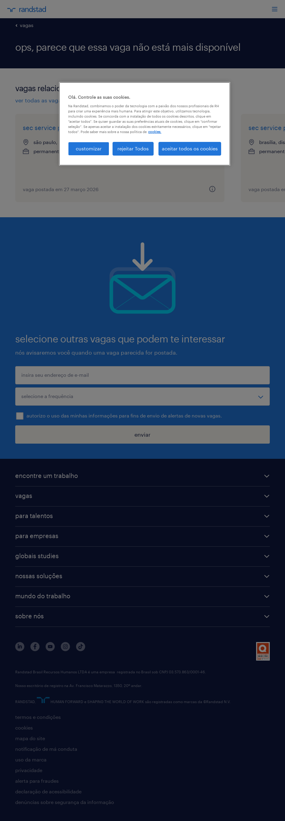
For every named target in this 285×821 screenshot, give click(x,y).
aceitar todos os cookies (190, 148)
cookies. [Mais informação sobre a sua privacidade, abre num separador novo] (154, 132)
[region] (144, 123)
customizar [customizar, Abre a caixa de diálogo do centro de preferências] (89, 148)
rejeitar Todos (133, 148)
